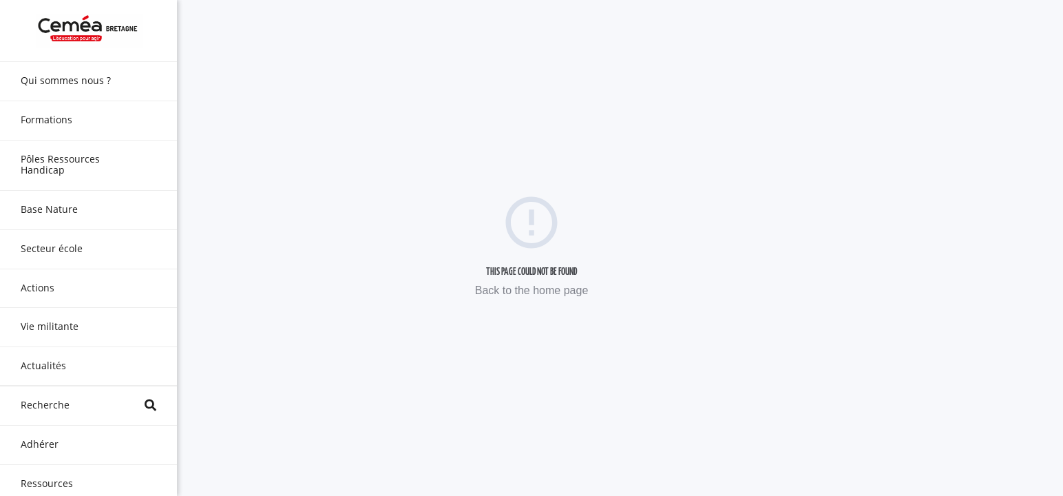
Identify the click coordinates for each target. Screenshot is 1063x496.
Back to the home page (532, 290)
